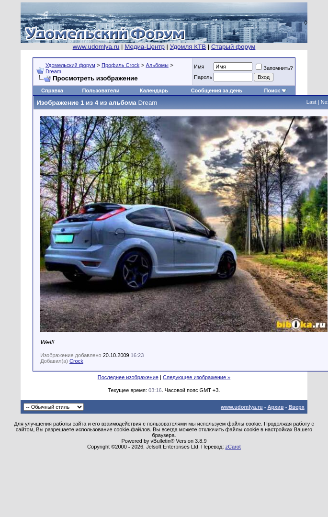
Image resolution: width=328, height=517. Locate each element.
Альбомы (157, 65)
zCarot (233, 447)
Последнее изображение (128, 377)
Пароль (203, 77)
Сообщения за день (216, 90)
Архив (275, 407)
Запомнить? (274, 68)
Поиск (272, 90)
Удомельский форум (70, 65)
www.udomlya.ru (96, 46)
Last (311, 102)
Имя (199, 66)
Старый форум (233, 46)
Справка (52, 90)
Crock (76, 361)
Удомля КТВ (188, 46)
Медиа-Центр (144, 46)
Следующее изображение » (196, 377)
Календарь (154, 90)
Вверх (296, 407)
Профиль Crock (120, 65)
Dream (53, 71)
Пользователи (101, 90)
